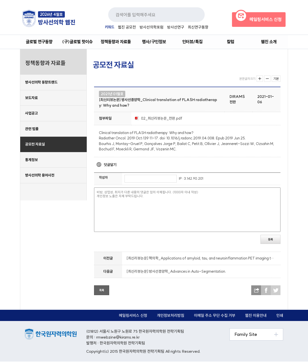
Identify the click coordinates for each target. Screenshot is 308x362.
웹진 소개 (268, 42)
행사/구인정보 (154, 42)
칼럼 (230, 42)
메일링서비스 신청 (133, 315)
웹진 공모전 (127, 27)
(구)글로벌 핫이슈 (77, 42)
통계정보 (31, 160)
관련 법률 (31, 129)
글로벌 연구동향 (39, 42)
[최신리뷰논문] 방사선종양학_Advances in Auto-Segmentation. (176, 271)
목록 (101, 290)
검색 (195, 14)
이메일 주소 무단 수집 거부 (214, 315)
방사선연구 (175, 27)
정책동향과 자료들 (116, 42)
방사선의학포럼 (152, 27)
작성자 (103, 178)
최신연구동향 (198, 27)
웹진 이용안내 (256, 315)
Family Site (246, 335)
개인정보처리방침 (170, 315)
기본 (276, 79)
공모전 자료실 (35, 144)
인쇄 (279, 315)
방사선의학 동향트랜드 (41, 82)
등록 (270, 239)
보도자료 (31, 98)
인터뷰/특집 (192, 42)
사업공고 (31, 113)
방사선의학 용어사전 (39, 175)
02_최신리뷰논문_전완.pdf (161, 118)
